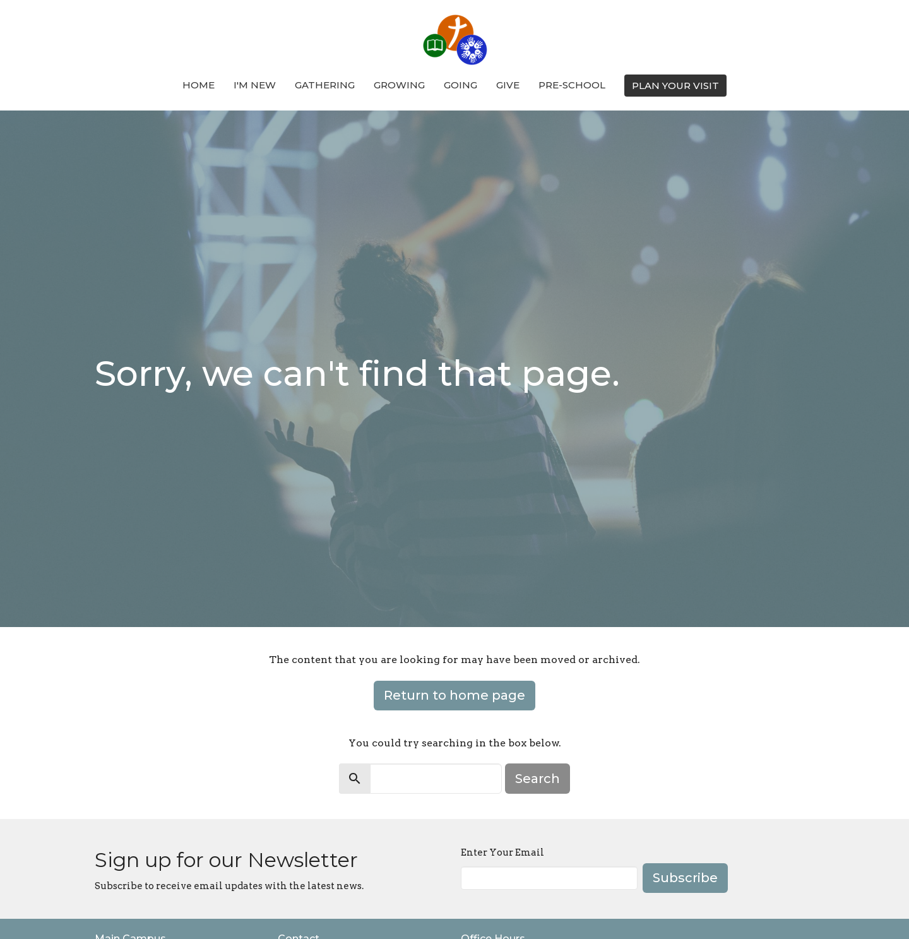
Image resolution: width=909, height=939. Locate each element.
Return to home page (454, 695)
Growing (399, 85)
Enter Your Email (502, 852)
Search (537, 778)
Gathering (325, 85)
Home (198, 85)
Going (460, 85)
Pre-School (571, 85)
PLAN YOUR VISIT (675, 86)
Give (508, 85)
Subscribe (685, 877)
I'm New (255, 85)
